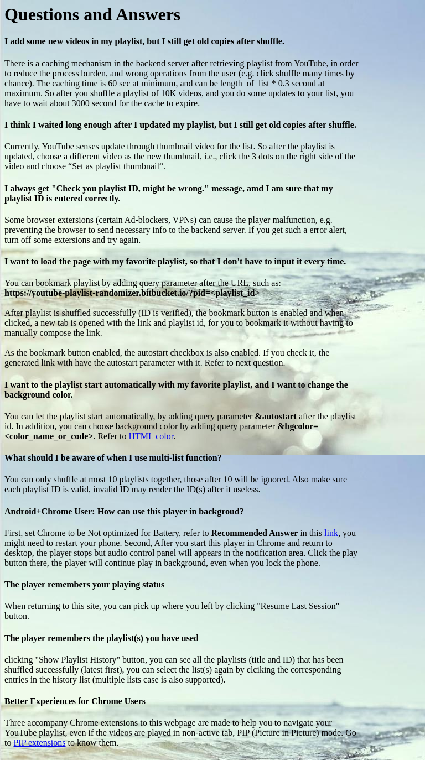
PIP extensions (39, 742)
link (331, 533)
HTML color (150, 436)
